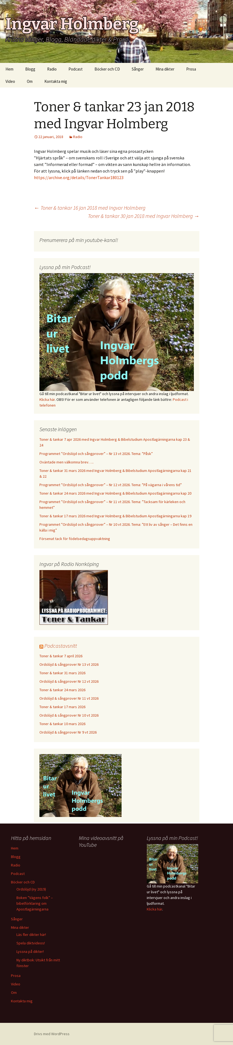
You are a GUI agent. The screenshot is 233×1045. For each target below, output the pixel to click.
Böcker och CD (107, 69)
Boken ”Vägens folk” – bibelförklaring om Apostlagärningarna (34, 903)
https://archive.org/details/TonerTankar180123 (78, 177)
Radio (52, 69)
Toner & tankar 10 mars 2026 (62, 723)
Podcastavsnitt (60, 645)
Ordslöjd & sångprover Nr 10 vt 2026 (69, 715)
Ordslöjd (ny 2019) (31, 889)
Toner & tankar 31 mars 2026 (62, 672)
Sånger (138, 69)
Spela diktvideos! (30, 943)
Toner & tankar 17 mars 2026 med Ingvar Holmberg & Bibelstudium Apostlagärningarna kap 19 (115, 515)
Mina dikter (165, 69)
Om (30, 81)
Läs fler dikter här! (31, 934)
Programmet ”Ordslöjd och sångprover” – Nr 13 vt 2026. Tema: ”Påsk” (96, 453)
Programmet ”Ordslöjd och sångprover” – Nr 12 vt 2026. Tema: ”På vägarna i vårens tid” (110, 484)
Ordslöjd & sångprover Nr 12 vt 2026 (69, 681)
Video (10, 81)
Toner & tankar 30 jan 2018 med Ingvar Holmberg (143, 215)
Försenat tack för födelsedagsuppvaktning (74, 538)
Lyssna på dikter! (30, 951)
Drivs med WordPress (52, 1033)
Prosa (191, 69)
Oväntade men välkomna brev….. (66, 462)
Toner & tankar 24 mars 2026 (62, 689)
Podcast (75, 69)
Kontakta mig (55, 81)
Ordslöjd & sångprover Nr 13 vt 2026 (69, 664)
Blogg (30, 69)
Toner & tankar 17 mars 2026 (62, 706)
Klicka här (47, 399)
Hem (9, 69)
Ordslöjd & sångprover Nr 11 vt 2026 (69, 698)
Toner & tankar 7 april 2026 (60, 655)
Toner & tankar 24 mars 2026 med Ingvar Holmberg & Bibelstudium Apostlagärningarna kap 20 (115, 493)
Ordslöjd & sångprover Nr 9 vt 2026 (68, 732)
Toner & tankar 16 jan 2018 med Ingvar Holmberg (89, 207)
